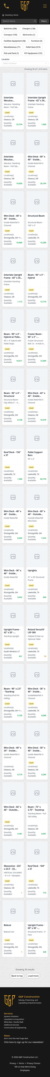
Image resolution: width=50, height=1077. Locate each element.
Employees (25, 1070)
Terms (21, 1063)
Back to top (17, 975)
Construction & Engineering (15, 1027)
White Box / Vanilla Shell (13, 1022)
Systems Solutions (11, 1016)
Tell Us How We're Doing (25, 1066)
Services (8, 1013)
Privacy (13, 1063)
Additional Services (11, 1025)
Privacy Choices (33, 1063)
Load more (33, 975)
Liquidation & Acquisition (14, 1019)
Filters (44, 21)
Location (5, 59)
